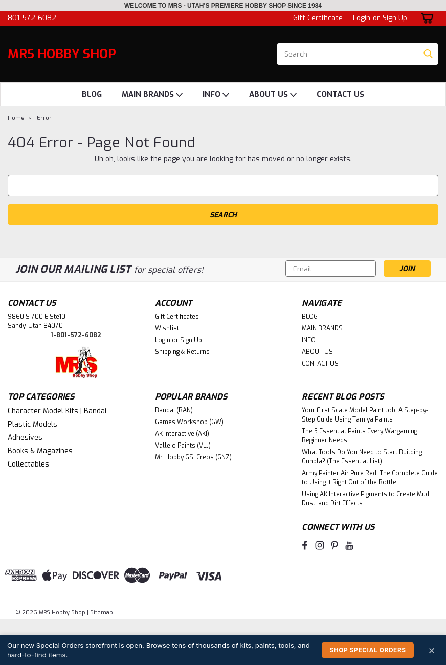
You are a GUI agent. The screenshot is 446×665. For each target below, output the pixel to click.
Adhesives (25, 437)
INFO (216, 94)
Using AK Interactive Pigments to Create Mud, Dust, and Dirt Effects (366, 498)
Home (16, 118)
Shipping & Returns (182, 352)
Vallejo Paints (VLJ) (183, 445)
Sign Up (395, 18)
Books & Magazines (40, 451)
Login (361, 18)
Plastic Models (32, 424)
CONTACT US (340, 94)
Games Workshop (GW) (189, 422)
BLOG (92, 94)
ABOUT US (273, 94)
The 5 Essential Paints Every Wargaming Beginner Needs (359, 436)
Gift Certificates (177, 317)
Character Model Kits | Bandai (57, 411)
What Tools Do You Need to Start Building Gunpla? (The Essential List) (362, 456)
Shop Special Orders (367, 650)
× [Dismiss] (431, 650)
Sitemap (101, 612)
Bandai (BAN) (174, 410)
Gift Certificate (318, 18)
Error (44, 118)
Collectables (28, 464)
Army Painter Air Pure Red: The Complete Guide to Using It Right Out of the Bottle (370, 477)
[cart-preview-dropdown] (425, 18)
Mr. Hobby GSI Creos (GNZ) (193, 457)
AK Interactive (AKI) (182, 434)
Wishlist (167, 328)
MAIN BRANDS (152, 94)
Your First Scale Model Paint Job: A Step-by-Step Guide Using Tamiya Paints (365, 415)
